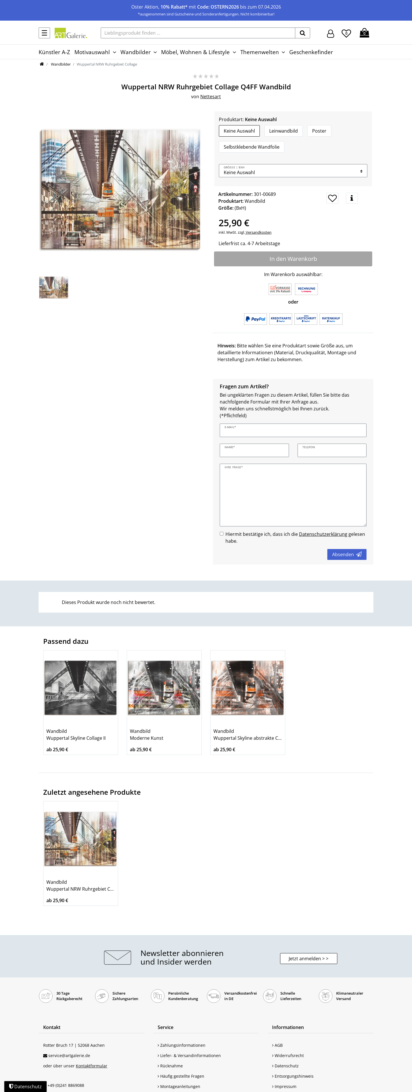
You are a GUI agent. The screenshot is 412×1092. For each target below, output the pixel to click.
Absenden (347, 554)
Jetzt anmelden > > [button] (308, 958)
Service (165, 1027)
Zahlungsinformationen (181, 1045)
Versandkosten (258, 232)
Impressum (284, 1086)
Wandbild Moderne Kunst (146, 734)
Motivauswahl (92, 52)
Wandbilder (135, 52)
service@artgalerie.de (69, 1055)
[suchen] (302, 32)
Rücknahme (170, 1066)
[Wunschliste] (346, 33)
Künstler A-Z (54, 52)
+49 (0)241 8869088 (65, 1085)
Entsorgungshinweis (293, 1076)
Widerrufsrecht (288, 1055)
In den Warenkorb (293, 259)
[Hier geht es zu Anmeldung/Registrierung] (330, 33)
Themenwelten (259, 52)
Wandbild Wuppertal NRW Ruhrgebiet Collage (80, 885)
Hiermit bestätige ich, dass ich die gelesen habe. (295, 537)
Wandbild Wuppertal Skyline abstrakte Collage (247, 734)
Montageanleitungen (179, 1086)
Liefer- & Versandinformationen (189, 1055)
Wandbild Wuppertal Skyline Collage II (76, 734)
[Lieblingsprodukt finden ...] (198, 32)
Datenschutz (285, 1066)
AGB (277, 1045)
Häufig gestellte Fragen (181, 1076)
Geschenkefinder (311, 52)
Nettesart (210, 96)
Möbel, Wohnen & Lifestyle (195, 52)
